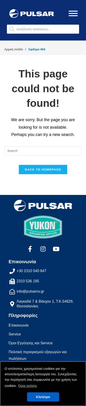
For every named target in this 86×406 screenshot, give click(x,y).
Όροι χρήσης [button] (27, 386)
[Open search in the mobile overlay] (43, 29)
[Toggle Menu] (73, 13)
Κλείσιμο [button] (43, 397)
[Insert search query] (43, 151)
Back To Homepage (43, 169)
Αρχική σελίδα (13, 49)
